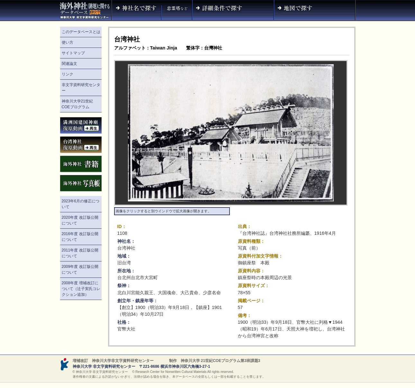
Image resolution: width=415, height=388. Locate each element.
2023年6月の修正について (80, 204)
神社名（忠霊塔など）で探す (176, 11)
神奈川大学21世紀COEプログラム (77, 104)
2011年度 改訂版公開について (80, 253)
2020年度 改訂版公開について (80, 220)
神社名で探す (136, 11)
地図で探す (315, 11)
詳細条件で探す (233, 11)
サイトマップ (73, 53)
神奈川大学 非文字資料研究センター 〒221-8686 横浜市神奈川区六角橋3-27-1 (141, 366)
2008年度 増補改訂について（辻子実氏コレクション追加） (81, 289)
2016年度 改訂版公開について (80, 237)
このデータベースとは (81, 32)
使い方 (67, 42)
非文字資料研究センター (81, 88)
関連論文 (69, 63)
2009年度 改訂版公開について (80, 269)
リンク (67, 74)
